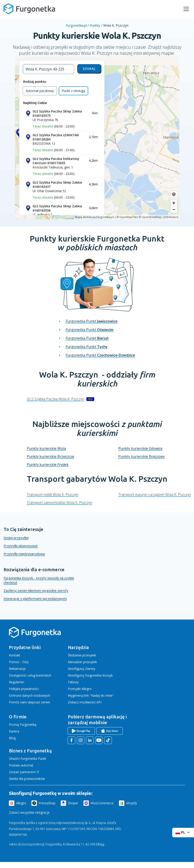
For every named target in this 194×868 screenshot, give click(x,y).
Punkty (95, 25)
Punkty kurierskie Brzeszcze (50, 456)
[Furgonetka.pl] (29, 9)
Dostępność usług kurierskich (30, 675)
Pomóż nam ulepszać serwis (29, 702)
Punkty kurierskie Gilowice (140, 448)
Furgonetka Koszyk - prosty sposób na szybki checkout (39, 580)
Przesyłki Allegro (80, 689)
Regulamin (16, 682)
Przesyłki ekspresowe (21, 545)
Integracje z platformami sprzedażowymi (35, 598)
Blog (12, 738)
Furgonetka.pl (76, 25)
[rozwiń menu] (186, 9)
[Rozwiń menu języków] (183, 832)
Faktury (73, 682)
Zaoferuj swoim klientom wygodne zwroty (36, 590)
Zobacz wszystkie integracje (29, 812)
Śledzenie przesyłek (82, 655)
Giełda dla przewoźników (27, 779)
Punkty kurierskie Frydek (48, 464)
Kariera (14, 731)
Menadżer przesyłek (82, 662)
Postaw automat (21, 765)
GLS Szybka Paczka (55, 399)
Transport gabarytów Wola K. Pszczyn (97, 478)
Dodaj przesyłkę (16, 537)
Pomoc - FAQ (19, 662)
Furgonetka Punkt (91, 321)
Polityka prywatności (24, 689)
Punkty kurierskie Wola (46, 448)
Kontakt (14, 655)
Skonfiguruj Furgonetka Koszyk (90, 675)
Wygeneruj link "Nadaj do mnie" (91, 695)
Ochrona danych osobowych (29, 695)
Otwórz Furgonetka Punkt (27, 758)
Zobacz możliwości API (84, 702)
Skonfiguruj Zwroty (81, 668)
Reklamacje (17, 668)
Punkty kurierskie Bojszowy (141, 456)
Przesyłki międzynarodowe (24, 554)
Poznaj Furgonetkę (22, 724)
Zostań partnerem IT (24, 772)
